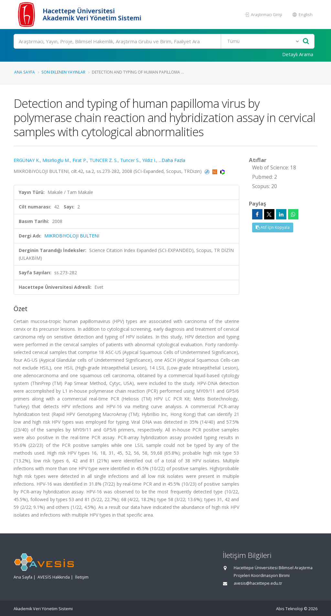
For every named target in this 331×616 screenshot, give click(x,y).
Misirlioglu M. (56, 160)
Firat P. (79, 160)
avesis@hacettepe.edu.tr (258, 583)
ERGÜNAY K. (27, 160)
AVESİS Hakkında (53, 577)
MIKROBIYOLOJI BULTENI (71, 236)
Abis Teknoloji (289, 608)
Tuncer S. (130, 160)
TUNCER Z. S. (104, 160)
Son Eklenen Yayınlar (63, 72)
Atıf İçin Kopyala (273, 227)
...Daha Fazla (172, 160)
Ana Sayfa (24, 72)
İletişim (82, 577)
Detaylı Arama (297, 54)
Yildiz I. (149, 160)
